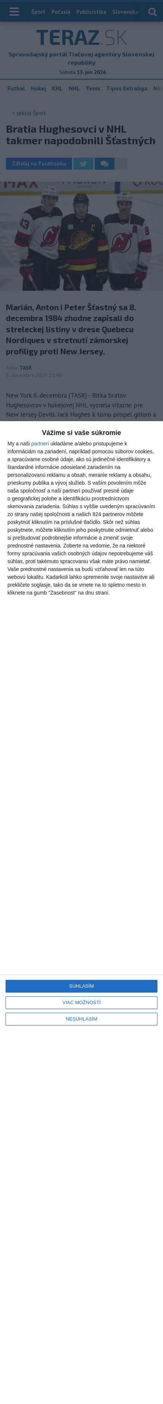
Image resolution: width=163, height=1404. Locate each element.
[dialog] (81, 912)
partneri (40, 443)
